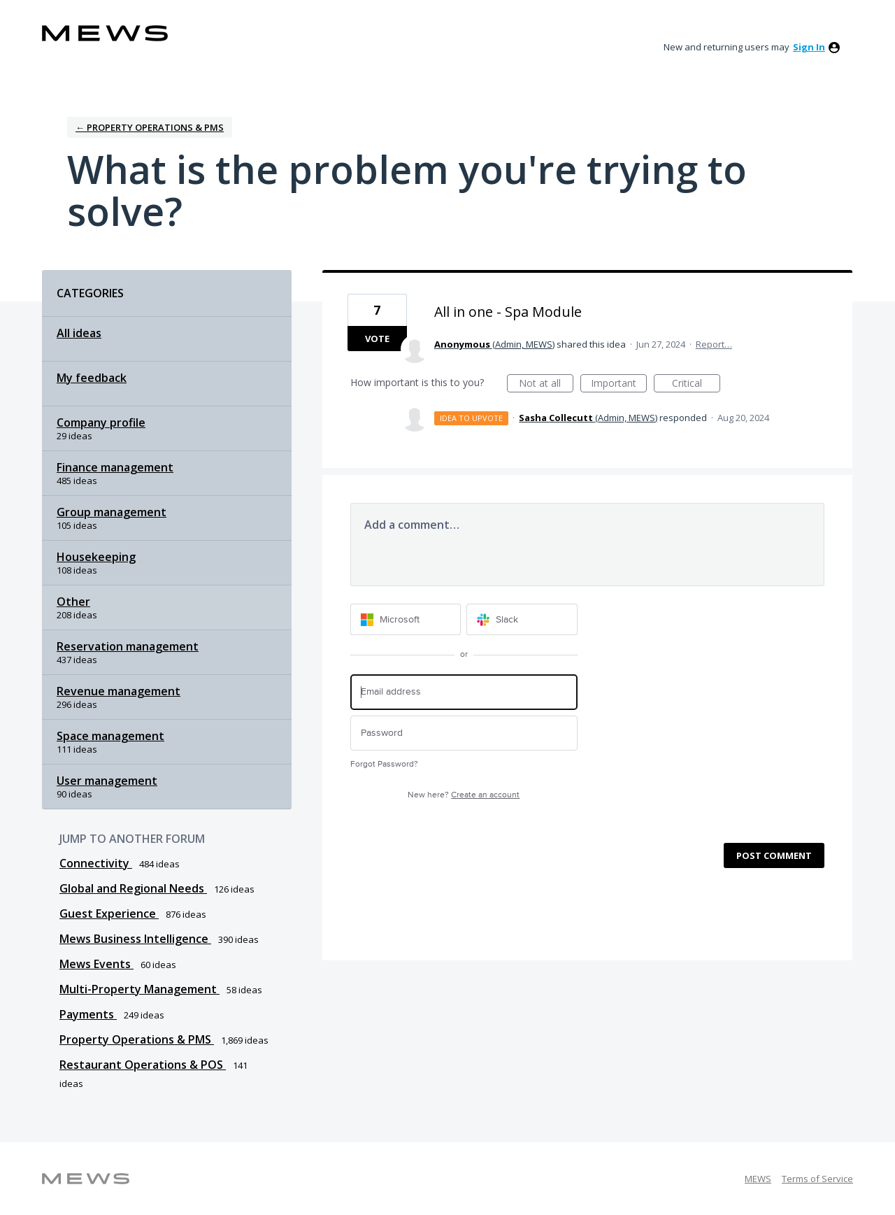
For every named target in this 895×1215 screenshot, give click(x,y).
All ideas (79, 333)
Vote (377, 338)
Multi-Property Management (139, 989)
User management (107, 780)
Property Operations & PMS (136, 1039)
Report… (714, 344)
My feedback (92, 377)
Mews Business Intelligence (135, 938)
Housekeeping (96, 556)
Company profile (101, 422)
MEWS (758, 1178)
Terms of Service (817, 1178)
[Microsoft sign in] (405, 619)
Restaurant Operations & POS (142, 1064)
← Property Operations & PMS (150, 127)
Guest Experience (109, 913)
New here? (464, 795)
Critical (696, 384)
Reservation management (128, 646)
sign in (809, 47)
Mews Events (96, 964)
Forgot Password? (384, 764)
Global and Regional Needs (133, 888)
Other (73, 601)
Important (619, 384)
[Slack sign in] (522, 619)
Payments (88, 1014)
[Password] (464, 733)
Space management (110, 736)
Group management (111, 512)
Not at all (546, 384)
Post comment (774, 855)
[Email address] (464, 692)
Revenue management (118, 691)
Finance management (115, 467)
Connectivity (95, 863)
